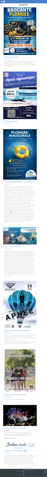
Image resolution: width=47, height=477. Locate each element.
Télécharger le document (10, 438)
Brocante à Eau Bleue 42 (10, 57)
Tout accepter (34, 472)
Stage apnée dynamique (10, 121)
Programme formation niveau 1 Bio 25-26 (15, 428)
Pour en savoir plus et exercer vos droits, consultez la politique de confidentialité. (34, 462)
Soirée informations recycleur (12, 246)
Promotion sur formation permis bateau (15, 450)
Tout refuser (34, 469)
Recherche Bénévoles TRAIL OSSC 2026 (15, 394)
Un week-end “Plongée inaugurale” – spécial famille (18, 181)
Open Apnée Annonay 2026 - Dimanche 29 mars (17, 330)
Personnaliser (34, 466)
